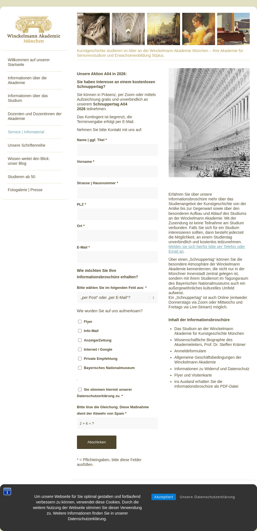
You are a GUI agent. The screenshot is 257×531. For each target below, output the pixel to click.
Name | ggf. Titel (92, 140)
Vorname (85, 161)
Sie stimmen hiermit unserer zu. (104, 392)
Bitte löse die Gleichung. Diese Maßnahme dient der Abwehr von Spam (113, 410)
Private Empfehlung (101, 359)
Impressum (233, 488)
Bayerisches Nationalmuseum (109, 368)
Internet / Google (98, 349)
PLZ (81, 204)
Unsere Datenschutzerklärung (207, 503)
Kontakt (193, 488)
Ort (81, 226)
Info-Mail (91, 331)
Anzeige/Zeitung (97, 340)
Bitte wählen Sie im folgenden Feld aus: (112, 288)
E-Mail (83, 247)
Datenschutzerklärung (95, 396)
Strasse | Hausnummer (97, 183)
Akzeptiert (163, 503)
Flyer (88, 321)
